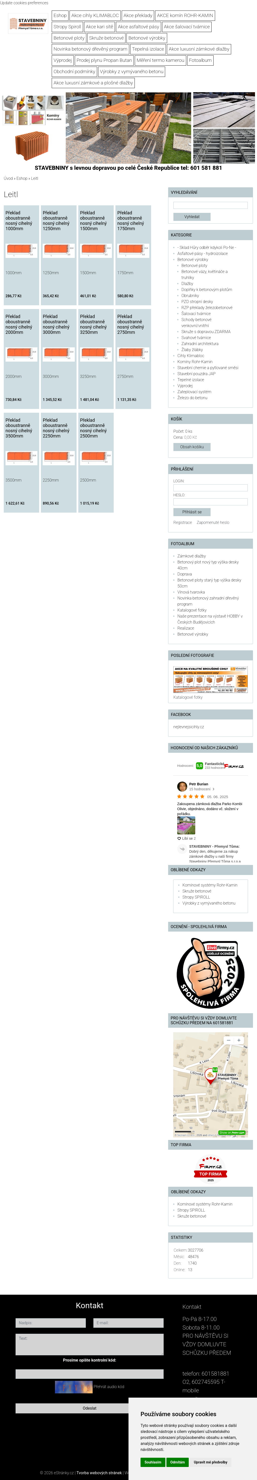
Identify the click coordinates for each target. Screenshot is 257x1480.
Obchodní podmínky (74, 71)
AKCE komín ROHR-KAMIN (185, 15)
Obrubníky (190, 295)
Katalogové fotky (192, 610)
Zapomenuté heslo (213, 522)
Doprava (184, 574)
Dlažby (187, 283)
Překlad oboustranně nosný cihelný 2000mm (19, 324)
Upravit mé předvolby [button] (210, 1462)
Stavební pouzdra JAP (196, 373)
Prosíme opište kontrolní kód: (89, 1360)
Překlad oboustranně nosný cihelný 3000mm (56, 324)
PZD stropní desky (197, 301)
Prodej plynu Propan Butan (104, 60)
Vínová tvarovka (191, 592)
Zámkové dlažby (191, 556)
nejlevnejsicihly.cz (188, 726)
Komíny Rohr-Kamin (195, 361)
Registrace (182, 522)
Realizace (185, 628)
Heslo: (179, 495)
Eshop (60, 15)
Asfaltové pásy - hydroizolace (202, 253)
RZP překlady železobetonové (206, 307)
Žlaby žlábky (192, 349)
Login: (178, 481)
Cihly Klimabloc (190, 355)
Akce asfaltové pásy (138, 27)
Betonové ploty (69, 38)
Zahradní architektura (200, 343)
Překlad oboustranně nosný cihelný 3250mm (93, 324)
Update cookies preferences (24, 3)
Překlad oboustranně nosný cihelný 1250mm (56, 220)
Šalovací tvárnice (196, 313)
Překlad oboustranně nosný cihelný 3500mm (19, 428)
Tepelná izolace (148, 49)
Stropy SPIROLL (196, 897)
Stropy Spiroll (67, 27)
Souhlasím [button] (153, 1462)
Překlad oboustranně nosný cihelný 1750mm (130, 220)
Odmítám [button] (177, 1462)
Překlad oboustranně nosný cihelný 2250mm (56, 428)
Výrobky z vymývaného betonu (131, 71)
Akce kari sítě (99, 27)
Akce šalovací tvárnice (187, 27)
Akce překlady (137, 15)
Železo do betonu (192, 397)
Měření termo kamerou (160, 60)
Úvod (8, 178)
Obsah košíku (192, 447)
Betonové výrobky (146, 38)
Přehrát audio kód (109, 1386)
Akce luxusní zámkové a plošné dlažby (93, 83)
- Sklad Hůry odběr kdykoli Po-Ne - (206, 247)
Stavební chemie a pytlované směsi (207, 367)
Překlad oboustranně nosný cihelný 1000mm (19, 220)
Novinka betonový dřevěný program (90, 49)
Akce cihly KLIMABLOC (95, 15)
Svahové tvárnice (196, 337)
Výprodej (63, 60)
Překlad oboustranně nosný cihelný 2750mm (130, 324)
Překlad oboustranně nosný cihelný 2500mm (93, 428)
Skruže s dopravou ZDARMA (205, 331)
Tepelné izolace (190, 379)
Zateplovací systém (194, 391)
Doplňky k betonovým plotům (206, 289)
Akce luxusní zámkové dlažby (199, 49)
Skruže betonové (106, 38)
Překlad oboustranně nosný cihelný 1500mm (93, 220)
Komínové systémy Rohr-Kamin (209, 885)
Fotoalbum (200, 60)
